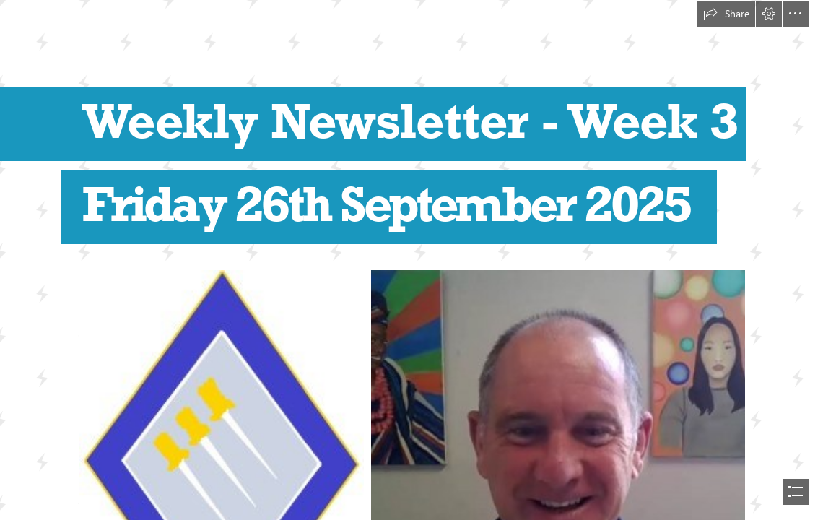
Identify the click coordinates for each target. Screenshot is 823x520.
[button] (726, 14)
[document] (411, 260)
